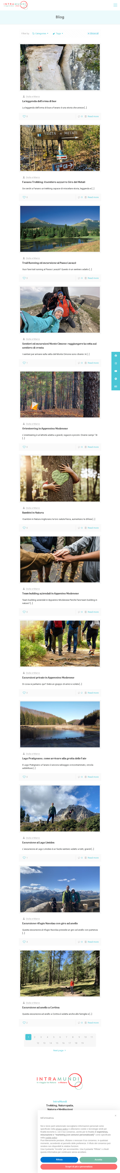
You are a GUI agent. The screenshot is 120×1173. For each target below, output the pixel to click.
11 (92, 1037)
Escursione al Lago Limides (38, 843)
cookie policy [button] (51, 1138)
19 (82, 1043)
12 (38, 1043)
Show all (93, 33)
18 (76, 1043)
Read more (93, 116)
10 (85, 1037)
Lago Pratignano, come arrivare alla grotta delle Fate (54, 759)
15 (57, 1043)
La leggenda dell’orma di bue (39, 101)
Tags (58, 33)
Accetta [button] (98, 1159)
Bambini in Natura (33, 513)
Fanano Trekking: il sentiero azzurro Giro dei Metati (53, 182)
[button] (115, 1115)
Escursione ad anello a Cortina (40, 1008)
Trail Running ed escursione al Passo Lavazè (49, 263)
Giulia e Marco (33, 96)
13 (44, 1043)
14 (50, 1043)
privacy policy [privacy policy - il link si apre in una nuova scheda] (62, 1129)
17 (69, 1043)
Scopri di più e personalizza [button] (78, 1166)
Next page (60, 1050)
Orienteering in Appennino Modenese (45, 429)
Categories (40, 33)
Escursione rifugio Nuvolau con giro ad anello (50, 924)
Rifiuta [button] (59, 1159)
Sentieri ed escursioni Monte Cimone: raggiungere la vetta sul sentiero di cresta (59, 346)
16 (63, 1043)
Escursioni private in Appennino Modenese (48, 678)
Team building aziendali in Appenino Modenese (50, 594)
